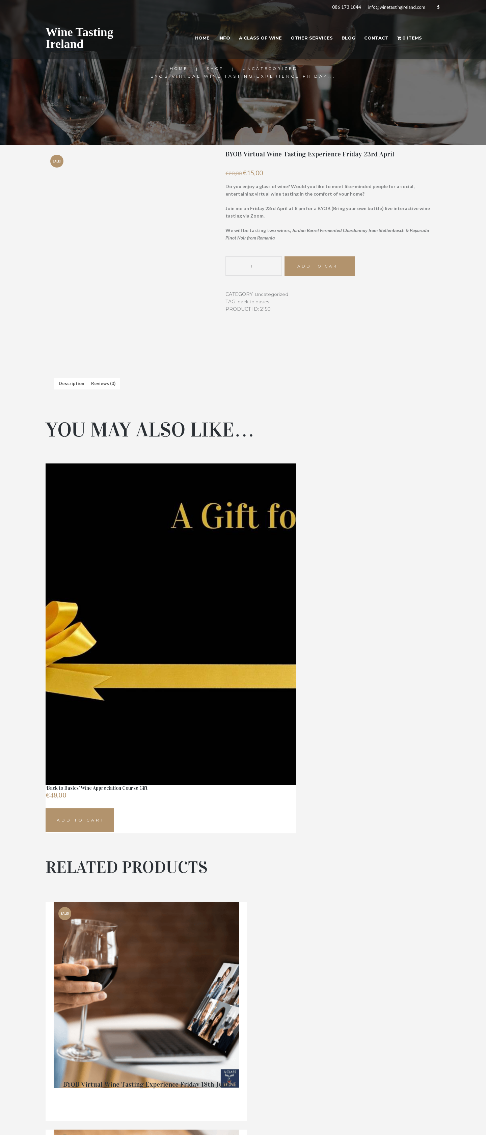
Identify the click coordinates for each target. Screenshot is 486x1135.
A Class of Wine (249, 40)
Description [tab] (72, 384)
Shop (214, 68)
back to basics (254, 303)
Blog (342, 40)
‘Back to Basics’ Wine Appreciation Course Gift (96, 714)
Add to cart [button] (81, 746)
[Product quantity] (253, 266)
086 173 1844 (339, 8)
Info (210, 40)
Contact (372, 40)
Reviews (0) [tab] (105, 384)
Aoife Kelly (328, 1124)
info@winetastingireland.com (391, 8)
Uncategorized (271, 68)
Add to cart (322, 266)
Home (187, 40)
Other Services (303, 40)
